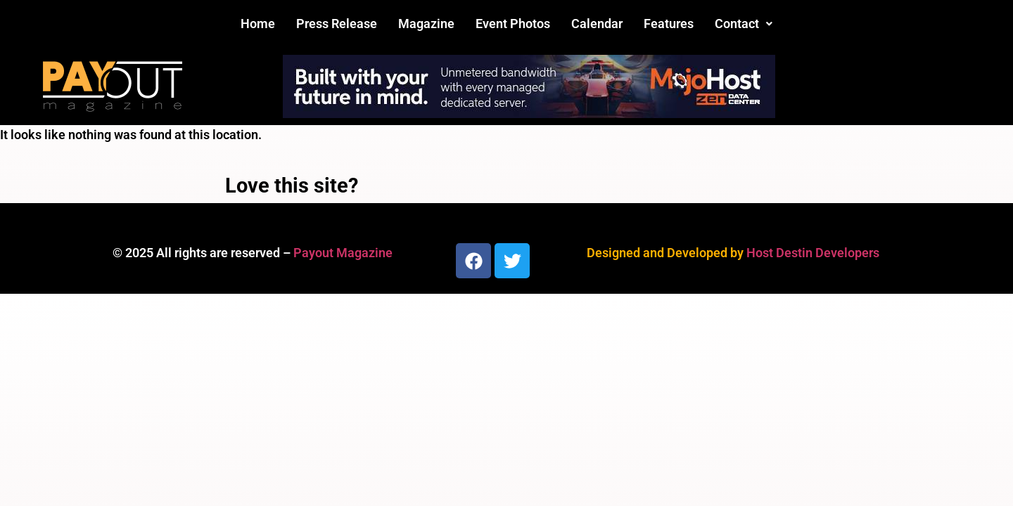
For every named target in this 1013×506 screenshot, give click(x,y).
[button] (743, 24)
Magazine (426, 23)
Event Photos (513, 23)
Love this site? (291, 185)
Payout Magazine (343, 252)
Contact (743, 23)
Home (258, 23)
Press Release (336, 23)
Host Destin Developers (812, 252)
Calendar (597, 23)
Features (669, 23)
